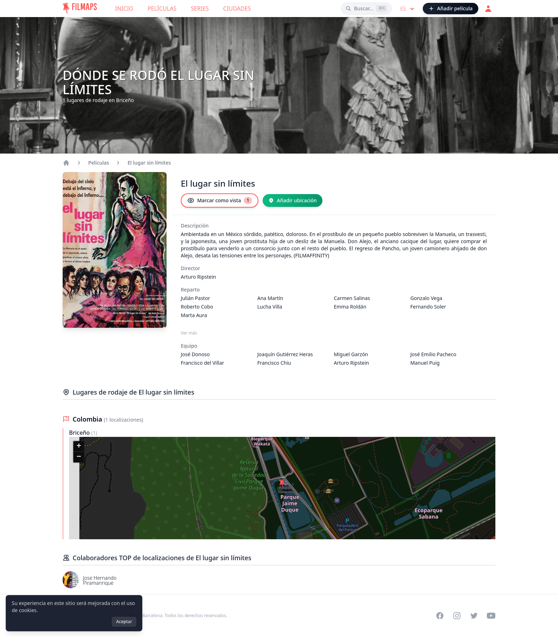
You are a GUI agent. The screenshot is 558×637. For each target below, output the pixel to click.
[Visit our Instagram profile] (457, 615)
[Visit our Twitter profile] (474, 615)
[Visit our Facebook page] (440, 615)
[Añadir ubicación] (292, 200)
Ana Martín (270, 298)
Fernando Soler (428, 306)
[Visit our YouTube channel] (491, 615)
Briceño (80, 433)
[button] (282, 484)
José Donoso (195, 354)
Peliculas (98, 162)
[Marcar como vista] (219, 200)
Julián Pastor (195, 298)
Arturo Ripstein (198, 276)
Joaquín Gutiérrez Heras (285, 354)
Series (200, 8)
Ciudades (237, 8)
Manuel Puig (424, 362)
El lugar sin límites (149, 162)
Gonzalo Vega (426, 298)
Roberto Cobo (197, 306)
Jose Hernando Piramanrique (99, 580)
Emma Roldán (350, 306)
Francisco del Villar (202, 362)
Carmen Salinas (352, 298)
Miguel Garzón (351, 354)
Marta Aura (194, 315)
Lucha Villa (269, 306)
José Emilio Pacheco (433, 354)
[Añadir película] (450, 8)
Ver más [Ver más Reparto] (189, 333)
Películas (162, 8)
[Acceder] (488, 8)
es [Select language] (408, 8)
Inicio (124, 8)
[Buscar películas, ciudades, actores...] (366, 8)
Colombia (88, 419)
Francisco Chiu (274, 362)
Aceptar (124, 622)
